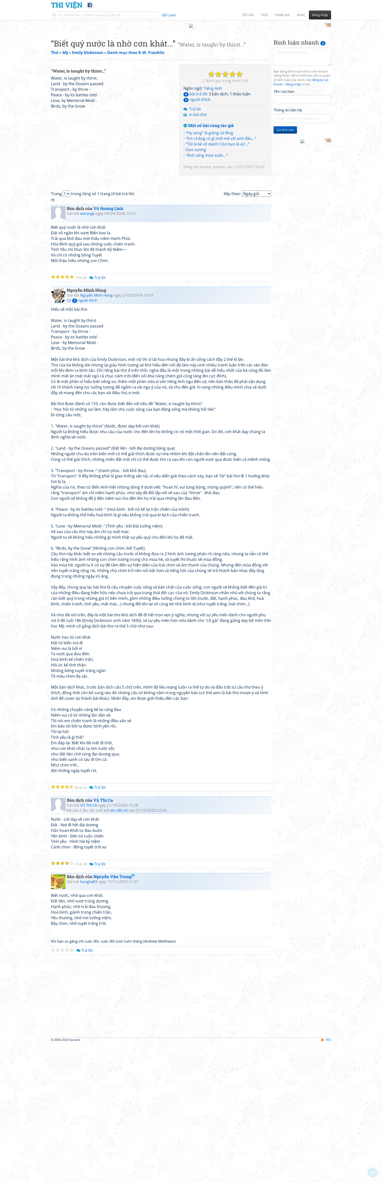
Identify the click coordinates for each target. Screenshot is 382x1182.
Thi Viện (66, 4)
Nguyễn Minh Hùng (96, 433)
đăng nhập (293, 148)
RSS (326, 1178)
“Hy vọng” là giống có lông (209, 196)
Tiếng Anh (213, 152)
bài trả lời (195, 157)
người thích (196, 163)
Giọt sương (196, 213)
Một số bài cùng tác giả (208, 189)
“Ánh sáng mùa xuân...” (207, 218)
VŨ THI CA (88, 943)
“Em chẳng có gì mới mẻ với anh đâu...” (221, 202)
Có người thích (82, 438)
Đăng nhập (320, 15)
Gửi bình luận (285, 193)
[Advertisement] (191, 57)
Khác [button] (301, 15)
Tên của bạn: (284, 154)
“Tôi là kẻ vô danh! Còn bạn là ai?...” (217, 207)
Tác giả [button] (248, 15)
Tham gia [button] (282, 15)
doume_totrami (213, 230)
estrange (87, 351)
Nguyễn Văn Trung (114, 1015)
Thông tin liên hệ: (288, 173)
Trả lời (195, 172)
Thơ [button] (264, 15)
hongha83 (88, 1019)
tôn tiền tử (119, 948)
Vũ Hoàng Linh (108, 346)
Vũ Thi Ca (103, 938)
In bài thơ (198, 178)
